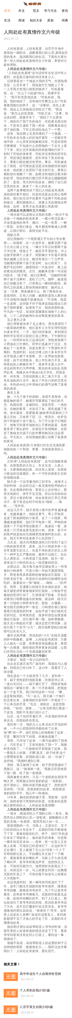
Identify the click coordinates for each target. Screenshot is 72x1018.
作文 (21, 10)
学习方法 (50, 10)
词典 (65, 20)
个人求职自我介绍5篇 (35, 990)
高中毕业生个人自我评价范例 (40, 973)
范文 (36, 10)
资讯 (65, 10)
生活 (7, 20)
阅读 (21, 20)
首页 (7, 10)
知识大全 (36, 20)
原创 (50, 20)
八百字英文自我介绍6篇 (36, 1007)
